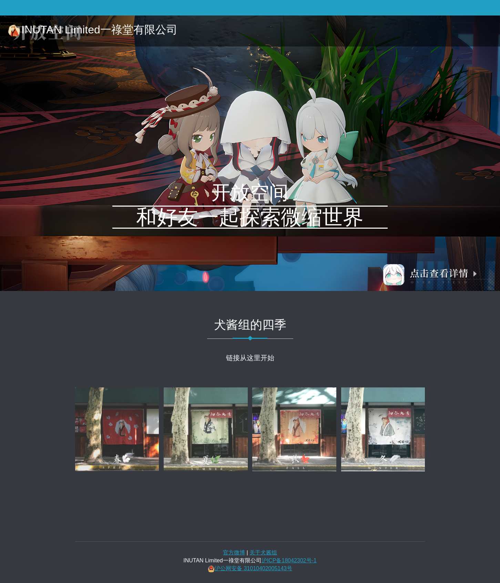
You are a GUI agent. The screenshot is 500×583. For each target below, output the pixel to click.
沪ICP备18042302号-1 (289, 560)
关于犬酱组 (263, 552)
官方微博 (234, 552)
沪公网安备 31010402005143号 (253, 568)
